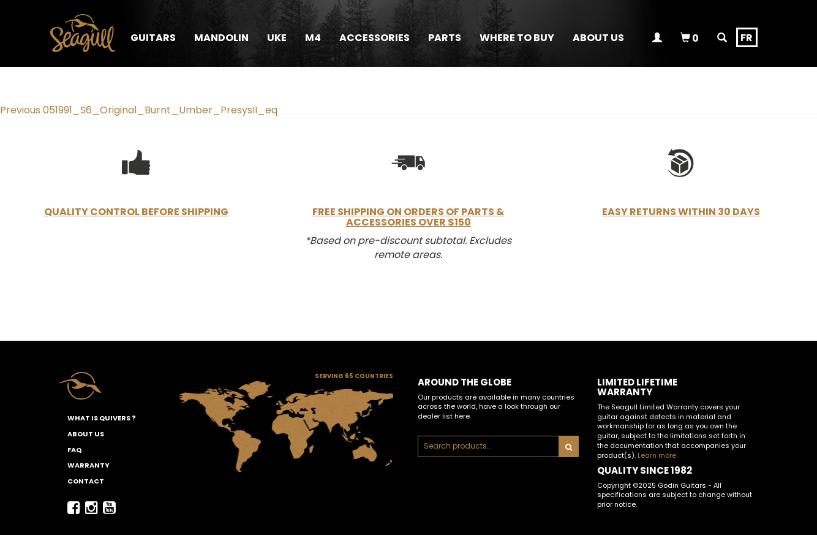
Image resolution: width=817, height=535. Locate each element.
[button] (374, 37)
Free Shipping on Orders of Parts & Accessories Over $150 (408, 217)
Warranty (88, 465)
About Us (85, 434)
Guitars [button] (153, 38)
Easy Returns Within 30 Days (681, 212)
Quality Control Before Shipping (136, 212)
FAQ (74, 450)
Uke (277, 38)
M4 (313, 38)
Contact (85, 481)
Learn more (657, 455)
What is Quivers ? (101, 418)
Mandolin (221, 38)
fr (746, 38)
